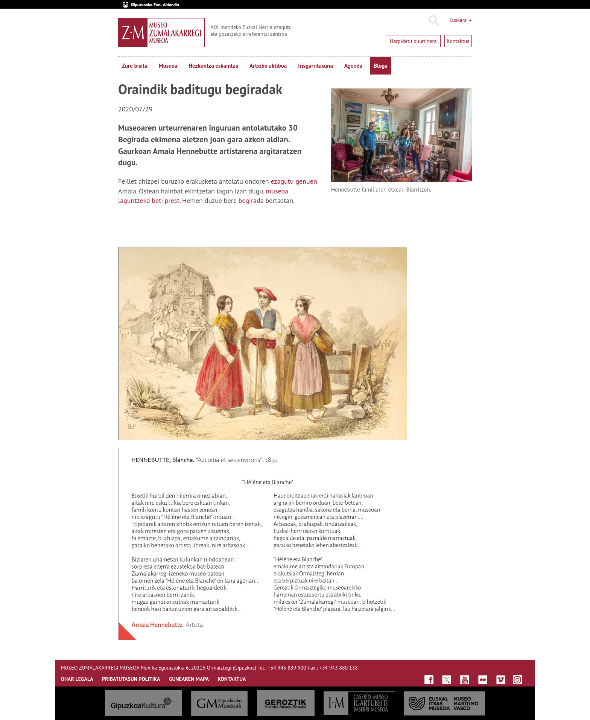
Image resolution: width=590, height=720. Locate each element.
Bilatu (433, 20)
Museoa (168, 65)
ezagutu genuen (294, 181)
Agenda (353, 65)
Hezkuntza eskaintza (213, 65)
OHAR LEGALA (77, 679)
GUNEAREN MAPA (189, 679)
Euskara (460, 20)
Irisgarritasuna (315, 65)
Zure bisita (135, 65)
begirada (251, 200)
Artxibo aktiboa (268, 65)
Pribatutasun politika (131, 679)
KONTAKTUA (231, 679)
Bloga (381, 65)
